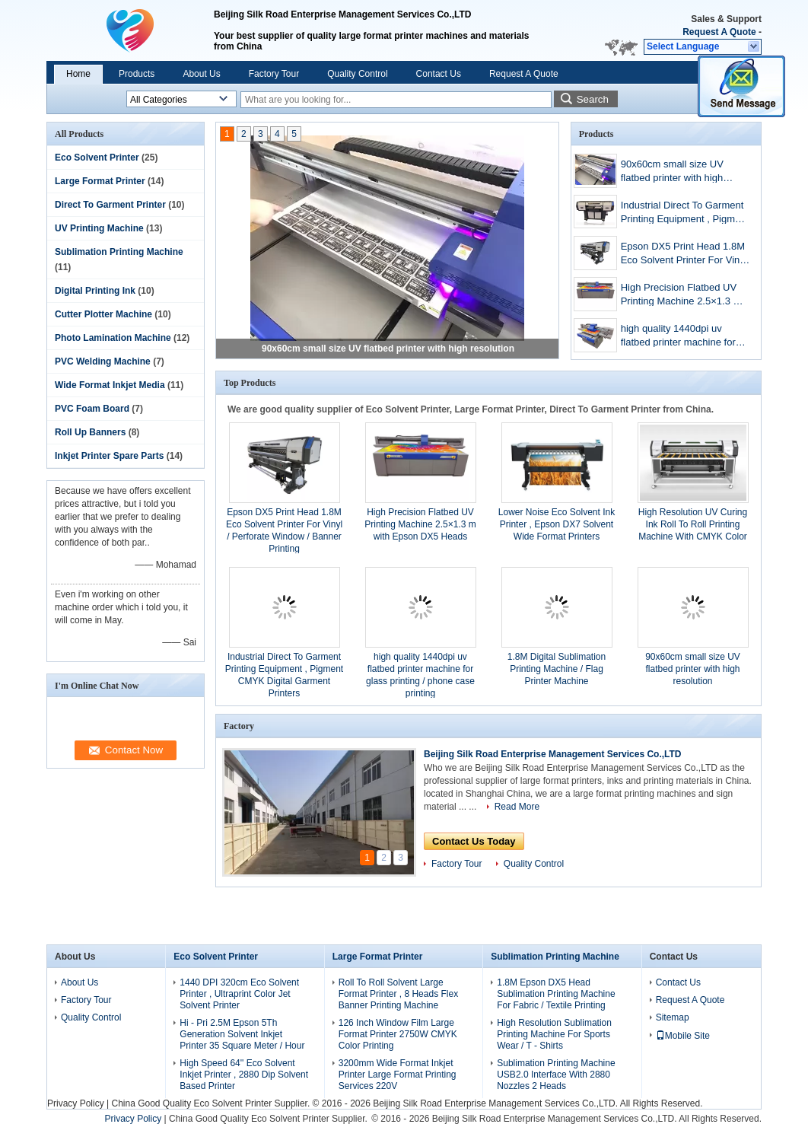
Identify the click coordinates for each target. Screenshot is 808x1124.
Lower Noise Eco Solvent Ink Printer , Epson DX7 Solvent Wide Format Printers (556, 524)
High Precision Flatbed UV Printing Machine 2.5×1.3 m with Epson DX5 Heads (681, 296)
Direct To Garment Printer (110, 204)
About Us (201, 73)
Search (593, 99)
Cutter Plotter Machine (103, 314)
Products (136, 73)
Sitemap (672, 1017)
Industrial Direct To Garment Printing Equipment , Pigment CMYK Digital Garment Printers (685, 213)
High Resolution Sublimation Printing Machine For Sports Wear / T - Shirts (554, 1034)
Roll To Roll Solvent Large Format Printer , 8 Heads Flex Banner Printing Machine (398, 994)
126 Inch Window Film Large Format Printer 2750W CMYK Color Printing (398, 1034)
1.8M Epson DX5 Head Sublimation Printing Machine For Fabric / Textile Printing (556, 994)
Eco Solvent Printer (97, 157)
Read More (517, 806)
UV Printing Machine (99, 228)
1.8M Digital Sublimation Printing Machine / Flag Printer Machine (556, 668)
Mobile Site (683, 1035)
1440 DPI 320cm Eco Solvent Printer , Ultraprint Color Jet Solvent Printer (239, 994)
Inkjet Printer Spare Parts (109, 456)
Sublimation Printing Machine (119, 252)
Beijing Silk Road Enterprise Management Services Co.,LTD (553, 754)
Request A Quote (719, 32)
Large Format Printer (100, 181)
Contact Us (438, 73)
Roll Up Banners (90, 432)
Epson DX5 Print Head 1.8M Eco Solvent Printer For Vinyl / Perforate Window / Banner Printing (684, 254)
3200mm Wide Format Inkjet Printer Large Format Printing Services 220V (397, 1074)
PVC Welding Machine (103, 361)
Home (78, 73)
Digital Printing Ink (95, 290)
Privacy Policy (75, 1103)
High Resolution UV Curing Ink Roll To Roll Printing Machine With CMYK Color (692, 524)
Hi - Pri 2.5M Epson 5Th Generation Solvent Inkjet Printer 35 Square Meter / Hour (242, 1034)
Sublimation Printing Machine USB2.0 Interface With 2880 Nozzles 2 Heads (556, 1074)
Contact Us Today (474, 841)
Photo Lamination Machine (113, 338)
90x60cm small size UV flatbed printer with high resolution (388, 348)
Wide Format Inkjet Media (110, 385)
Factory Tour (274, 73)
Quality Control (357, 73)
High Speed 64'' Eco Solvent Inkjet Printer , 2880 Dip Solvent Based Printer (244, 1074)
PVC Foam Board (92, 408)
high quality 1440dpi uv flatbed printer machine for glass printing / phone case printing (680, 337)
